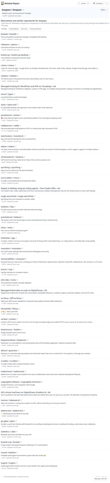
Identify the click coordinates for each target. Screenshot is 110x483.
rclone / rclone (7, 65)
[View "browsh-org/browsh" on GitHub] (21, 442)
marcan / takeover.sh (10, 400)
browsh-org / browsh (10, 442)
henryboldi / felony (9, 308)
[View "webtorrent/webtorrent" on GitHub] (24, 411)
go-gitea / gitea (8, 421)
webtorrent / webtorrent (12, 410)
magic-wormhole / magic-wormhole (17, 196)
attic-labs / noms (8, 280)
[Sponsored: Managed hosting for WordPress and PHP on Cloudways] (55, 87)
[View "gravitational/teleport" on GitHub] (22, 217)
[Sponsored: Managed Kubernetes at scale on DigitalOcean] (55, 291)
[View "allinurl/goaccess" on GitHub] (18, 350)
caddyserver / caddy (10, 125)
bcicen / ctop (6, 269)
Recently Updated (35, 29)
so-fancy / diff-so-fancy (11, 298)
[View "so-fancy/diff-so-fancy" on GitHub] (23, 298)
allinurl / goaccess (9, 350)
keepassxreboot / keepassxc (13, 340)
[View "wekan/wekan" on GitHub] (16, 146)
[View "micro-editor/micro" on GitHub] (20, 178)
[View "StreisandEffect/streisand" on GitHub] (26, 259)
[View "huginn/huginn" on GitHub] (17, 463)
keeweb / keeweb (9, 34)
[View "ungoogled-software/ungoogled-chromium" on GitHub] (42, 382)
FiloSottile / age (8, 238)
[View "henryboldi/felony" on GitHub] (19, 308)
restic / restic (6, 227)
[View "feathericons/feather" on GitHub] (22, 329)
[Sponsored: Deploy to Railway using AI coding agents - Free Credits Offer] (55, 189)
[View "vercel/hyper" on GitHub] (14, 94)
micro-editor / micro (10, 178)
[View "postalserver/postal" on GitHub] (21, 115)
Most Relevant (14, 29)
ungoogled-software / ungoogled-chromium (21, 382)
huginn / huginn (8, 463)
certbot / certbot (8, 319)
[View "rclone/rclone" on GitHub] (15, 65)
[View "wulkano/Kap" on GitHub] (15, 206)
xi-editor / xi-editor (9, 361)
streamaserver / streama (12, 157)
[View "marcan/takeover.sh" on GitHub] (21, 400)
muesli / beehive (8, 452)
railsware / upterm (9, 44)
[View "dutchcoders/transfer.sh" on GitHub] (25, 136)
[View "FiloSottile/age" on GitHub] (16, 238)
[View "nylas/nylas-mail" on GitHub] (18, 104)
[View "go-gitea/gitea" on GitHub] (16, 421)
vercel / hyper (7, 94)
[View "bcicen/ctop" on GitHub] (14, 269)
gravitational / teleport (11, 217)
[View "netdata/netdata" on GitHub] (18, 76)
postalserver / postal (10, 115)
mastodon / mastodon (11, 248)
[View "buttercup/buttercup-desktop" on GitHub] (30, 55)
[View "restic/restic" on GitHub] (14, 227)
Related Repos (12, 3)
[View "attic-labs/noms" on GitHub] (17, 280)
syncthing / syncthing (10, 167)
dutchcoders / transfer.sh (12, 136)
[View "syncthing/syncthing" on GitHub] (21, 167)
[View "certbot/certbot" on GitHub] (17, 319)
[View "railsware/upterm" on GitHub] (19, 44)
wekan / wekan (7, 146)
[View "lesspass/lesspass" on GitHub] (23, 10)
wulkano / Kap (7, 206)
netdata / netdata (9, 76)
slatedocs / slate (8, 431)
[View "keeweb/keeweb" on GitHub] (18, 34)
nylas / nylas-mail (8, 104)
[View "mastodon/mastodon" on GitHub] (22, 248)
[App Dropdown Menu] (106, 3)
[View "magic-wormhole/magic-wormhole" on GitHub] (34, 196)
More (104, 10)
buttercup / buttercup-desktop (14, 55)
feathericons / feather (11, 329)
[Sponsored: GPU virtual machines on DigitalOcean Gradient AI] (55, 393)
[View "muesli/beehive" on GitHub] (17, 452)
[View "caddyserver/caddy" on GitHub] (20, 125)
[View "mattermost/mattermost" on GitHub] (25, 371)
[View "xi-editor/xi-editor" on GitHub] (19, 361)
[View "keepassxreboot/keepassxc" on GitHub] (27, 340)
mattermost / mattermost (12, 371)
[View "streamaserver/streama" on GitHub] (24, 157)
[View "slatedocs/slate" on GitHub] (17, 431)
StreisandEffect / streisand (13, 259)
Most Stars (24, 29)
